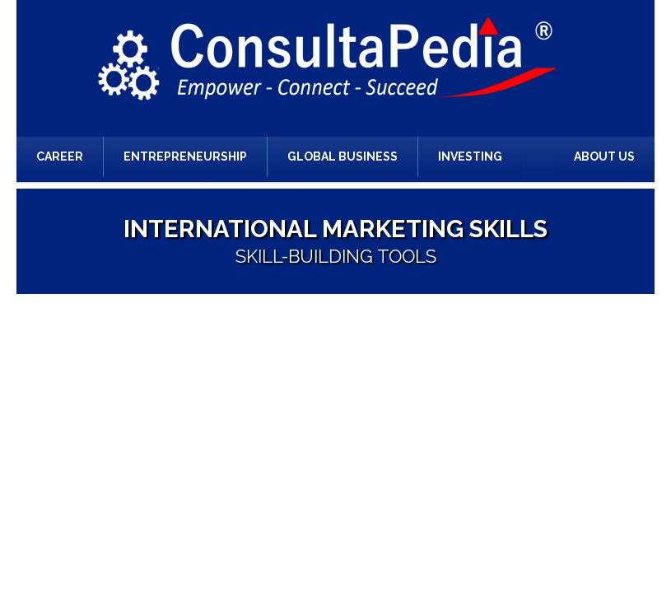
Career (59, 156)
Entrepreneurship (185, 156)
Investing (470, 156)
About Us (604, 156)
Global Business (342, 156)
